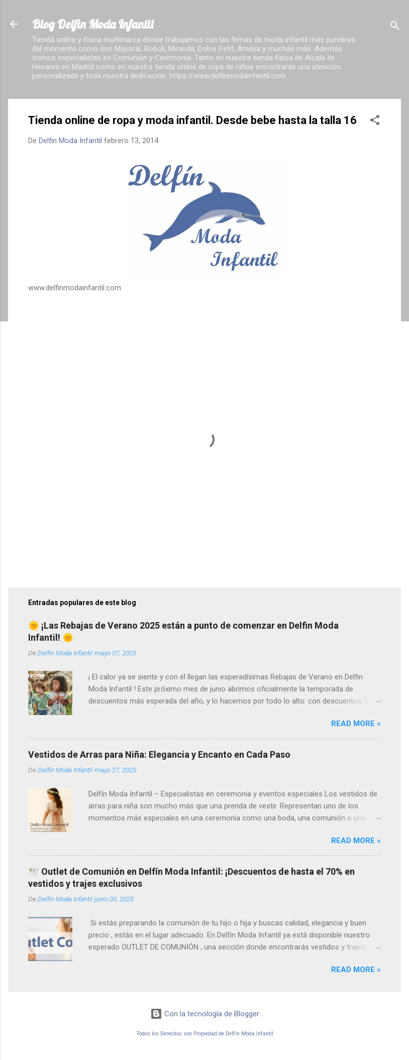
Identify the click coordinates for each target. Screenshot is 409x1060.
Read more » (356, 723)
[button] (375, 122)
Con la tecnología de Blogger (204, 1013)
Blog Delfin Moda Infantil (92, 24)
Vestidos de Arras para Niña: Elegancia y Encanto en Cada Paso (159, 754)
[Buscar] (395, 27)
